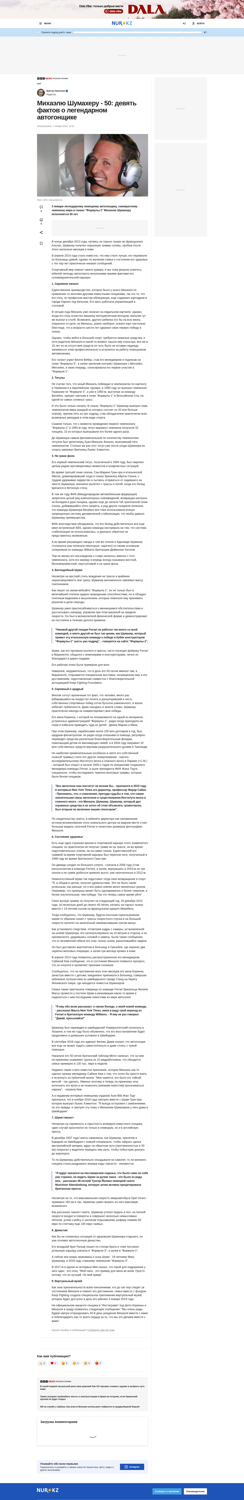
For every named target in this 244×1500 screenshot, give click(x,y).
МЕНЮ (45, 23)
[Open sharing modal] (41, 232)
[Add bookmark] (41, 243)
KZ (184, 23)
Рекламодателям (195, 1482)
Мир (39, 84)
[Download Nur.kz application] (122, 9)
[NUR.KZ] (122, 23)
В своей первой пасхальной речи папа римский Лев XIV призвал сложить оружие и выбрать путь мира (92, 1387)
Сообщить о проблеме (167, 1482)
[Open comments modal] (41, 209)
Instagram (132, 1458)
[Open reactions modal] (41, 221)
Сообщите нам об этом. (101, 1330)
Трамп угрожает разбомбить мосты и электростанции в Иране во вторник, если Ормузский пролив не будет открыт (88, 1397)
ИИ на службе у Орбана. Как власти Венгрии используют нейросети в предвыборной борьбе (90, 1406)
